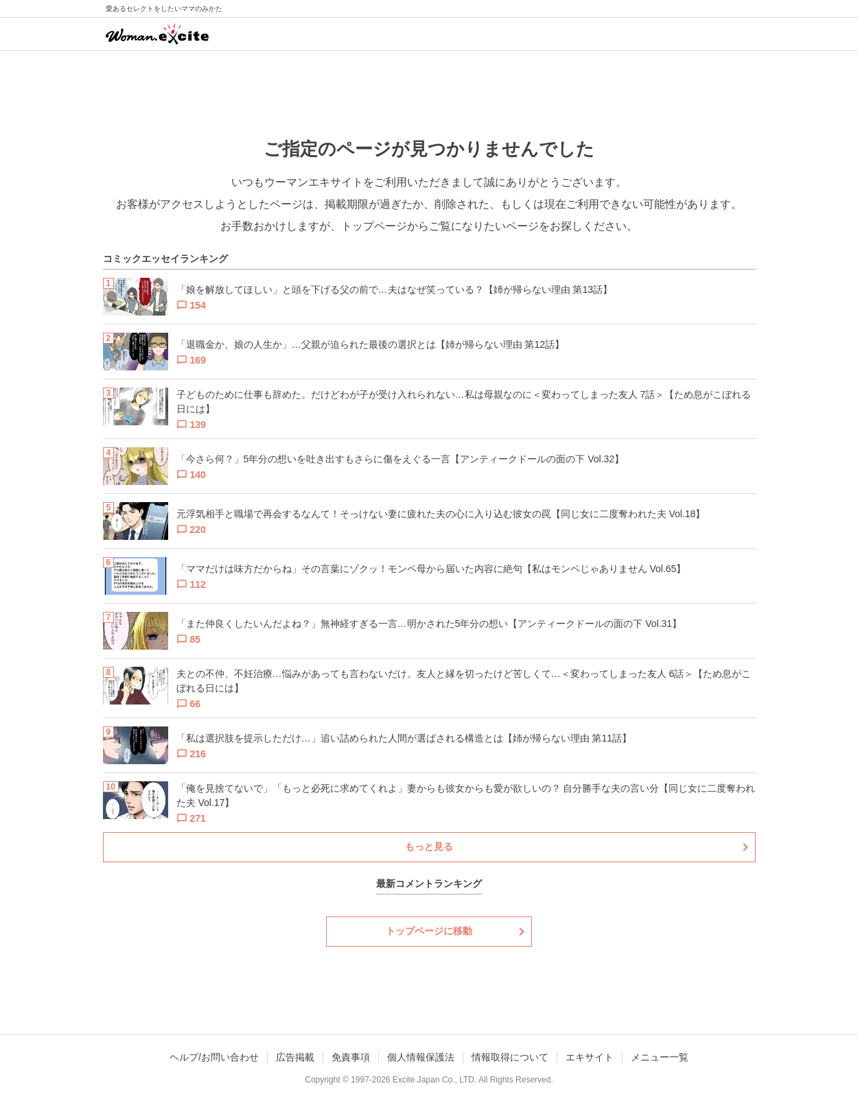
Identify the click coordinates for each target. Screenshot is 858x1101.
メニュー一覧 (659, 1057)
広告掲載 (295, 1057)
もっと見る (429, 846)
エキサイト (590, 1057)
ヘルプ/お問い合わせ (214, 1057)
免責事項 (351, 1057)
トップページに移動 (429, 930)
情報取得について (510, 1057)
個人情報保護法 (420, 1057)
